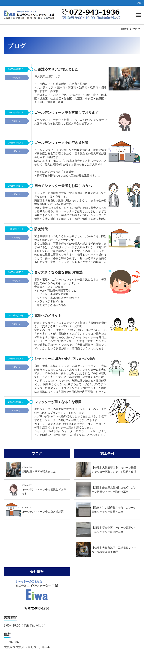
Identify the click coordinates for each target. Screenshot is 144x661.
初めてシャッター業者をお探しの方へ (63, 186)
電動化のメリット (47, 315)
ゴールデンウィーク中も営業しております (66, 112)
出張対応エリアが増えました (56, 69)
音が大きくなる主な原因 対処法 (58, 272)
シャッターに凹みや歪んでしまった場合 (64, 359)
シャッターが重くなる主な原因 (58, 402)
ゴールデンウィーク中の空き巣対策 (61, 143)
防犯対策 (41, 229)
